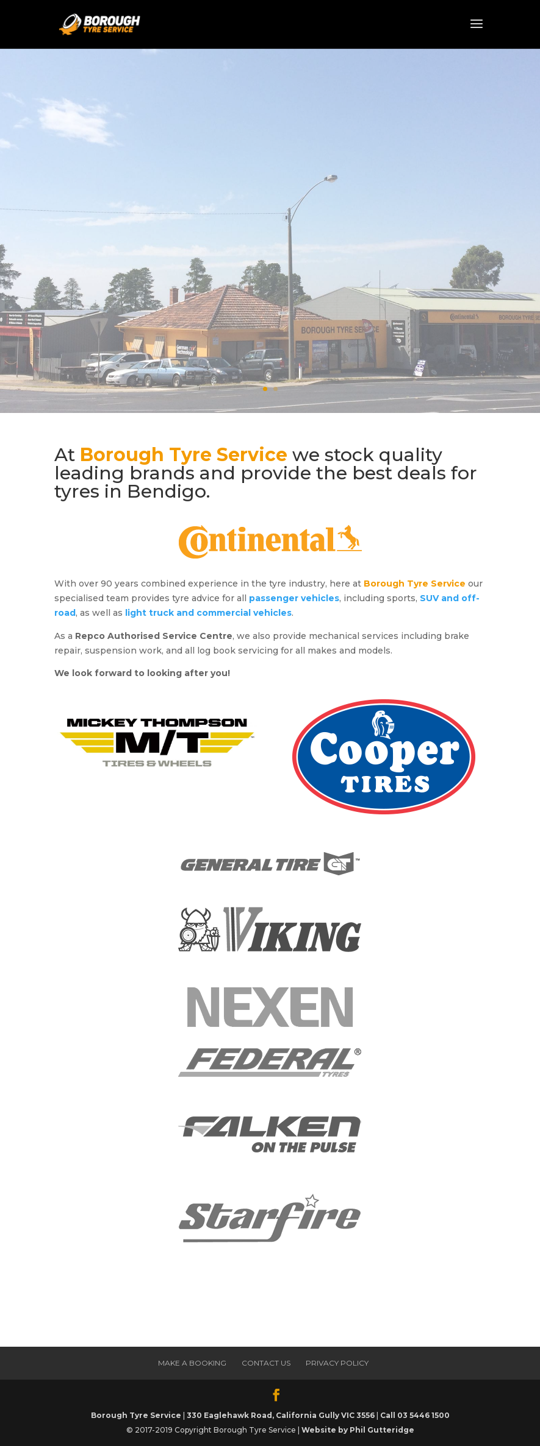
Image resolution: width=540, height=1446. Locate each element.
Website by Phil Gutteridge (357, 1429)
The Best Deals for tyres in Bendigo (252, 194)
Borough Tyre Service (136, 1415)
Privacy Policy (337, 1362)
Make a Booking (190, 275)
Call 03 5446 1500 (415, 1415)
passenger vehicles (294, 598)
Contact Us (266, 1362)
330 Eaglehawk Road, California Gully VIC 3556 (281, 1415)
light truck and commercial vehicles (208, 612)
